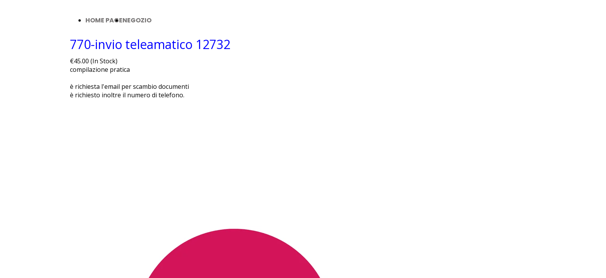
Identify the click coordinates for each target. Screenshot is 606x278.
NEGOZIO (137, 20)
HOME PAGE (104, 20)
